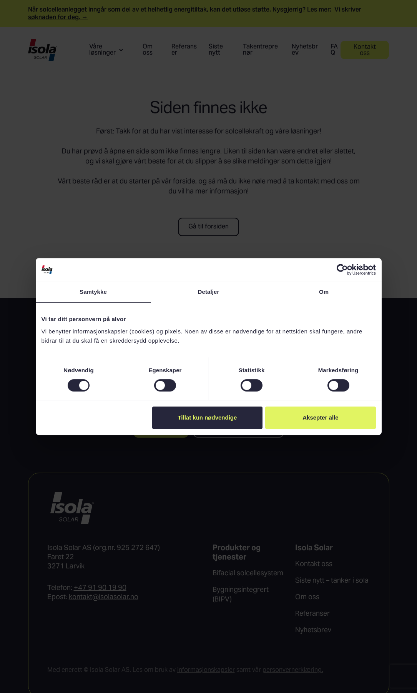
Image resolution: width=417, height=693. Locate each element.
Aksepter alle (320, 417)
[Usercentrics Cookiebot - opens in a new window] (342, 269)
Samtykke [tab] (93, 291)
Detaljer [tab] (208, 291)
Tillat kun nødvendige (207, 417)
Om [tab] (324, 291)
